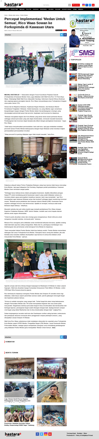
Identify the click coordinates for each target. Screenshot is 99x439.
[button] (93, 8)
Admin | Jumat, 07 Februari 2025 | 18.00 (13, 30)
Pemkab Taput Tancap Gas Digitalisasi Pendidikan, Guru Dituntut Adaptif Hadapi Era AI (86, 151)
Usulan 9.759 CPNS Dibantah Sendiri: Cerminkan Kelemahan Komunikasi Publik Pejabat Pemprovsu (85, 108)
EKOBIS (51, 9)
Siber (85, 433)
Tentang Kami (71, 433)
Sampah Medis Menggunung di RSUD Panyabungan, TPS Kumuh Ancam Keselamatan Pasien (85, 161)
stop (64, 30)
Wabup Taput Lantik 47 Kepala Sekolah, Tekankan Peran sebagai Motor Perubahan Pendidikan (86, 87)
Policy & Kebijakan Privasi (84, 435)
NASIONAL (43, 9)
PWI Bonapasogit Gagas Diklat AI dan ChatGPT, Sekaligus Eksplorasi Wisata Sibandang (86, 76)
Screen (76, 5)
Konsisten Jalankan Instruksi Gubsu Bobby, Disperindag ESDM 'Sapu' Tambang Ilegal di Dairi (19, 425)
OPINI (75, 9)
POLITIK (28, 9)
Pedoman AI (71, 435)
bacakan (59, 30)
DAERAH (35, 9)
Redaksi (79, 433)
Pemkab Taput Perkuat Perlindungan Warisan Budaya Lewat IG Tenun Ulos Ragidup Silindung (86, 128)
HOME (7, 9)
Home (5, 15)
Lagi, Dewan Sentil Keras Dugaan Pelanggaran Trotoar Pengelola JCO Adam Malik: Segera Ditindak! (17, 401)
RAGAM (57, 9)
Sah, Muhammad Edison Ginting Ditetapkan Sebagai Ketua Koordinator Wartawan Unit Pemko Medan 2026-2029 (86, 139)
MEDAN (22, 9)
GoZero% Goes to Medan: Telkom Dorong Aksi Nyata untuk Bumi (85, 96)
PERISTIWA (14, 9)
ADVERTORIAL (66, 9)
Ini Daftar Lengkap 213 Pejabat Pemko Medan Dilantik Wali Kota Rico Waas (85, 66)
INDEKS (80, 9)
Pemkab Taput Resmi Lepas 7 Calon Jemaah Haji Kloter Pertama (85, 117)
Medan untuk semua (14, 15)
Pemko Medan (24, 15)
